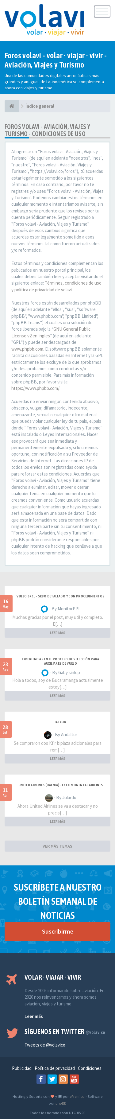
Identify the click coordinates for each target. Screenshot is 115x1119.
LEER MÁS (57, 632)
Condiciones (90, 1068)
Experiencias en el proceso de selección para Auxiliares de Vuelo (60, 661)
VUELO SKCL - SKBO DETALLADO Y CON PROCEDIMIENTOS (60, 596)
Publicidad (22, 1068)
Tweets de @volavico (45, 1045)
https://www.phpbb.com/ (35, 388)
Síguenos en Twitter (65, 1031)
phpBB (61, 1103)
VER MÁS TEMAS (57, 846)
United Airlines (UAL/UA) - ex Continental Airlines (60, 785)
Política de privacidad (55, 1068)
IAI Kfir (60, 722)
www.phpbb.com (27, 349)
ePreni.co (77, 1096)
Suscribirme (57, 931)
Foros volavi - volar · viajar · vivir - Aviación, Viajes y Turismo (56, 60)
